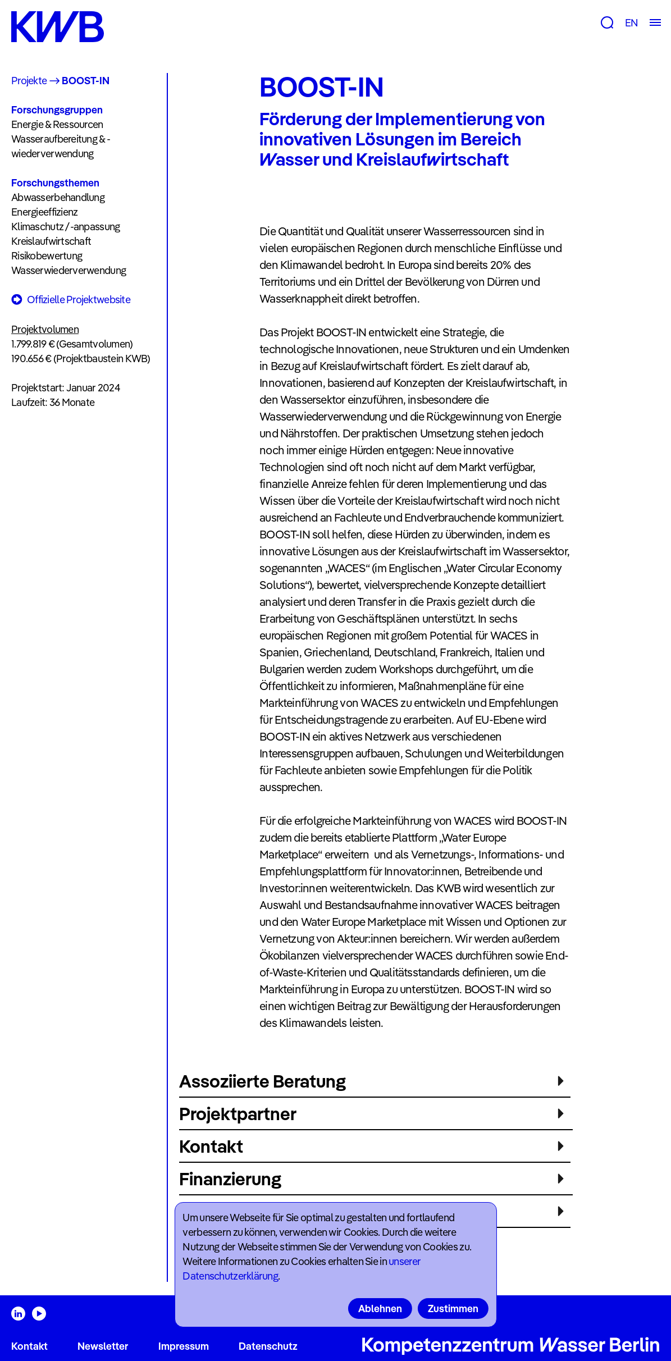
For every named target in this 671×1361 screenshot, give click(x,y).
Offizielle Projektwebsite (70, 300)
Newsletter (102, 1346)
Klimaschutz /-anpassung (65, 226)
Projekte (29, 80)
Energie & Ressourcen (57, 124)
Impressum (183, 1346)
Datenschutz (268, 1346)
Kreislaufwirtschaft (51, 241)
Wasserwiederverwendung (68, 270)
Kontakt (29, 1346)
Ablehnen (380, 1308)
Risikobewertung (46, 255)
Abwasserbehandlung (57, 197)
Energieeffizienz (44, 211)
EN (631, 22)
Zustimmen (453, 1308)
